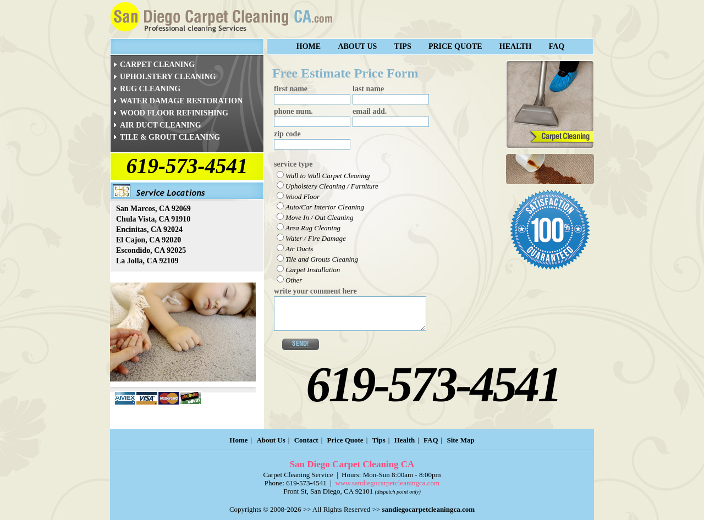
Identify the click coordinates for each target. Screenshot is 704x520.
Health (515, 46)
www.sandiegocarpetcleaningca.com (387, 483)
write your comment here (315, 291)
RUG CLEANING (150, 89)
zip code (287, 134)
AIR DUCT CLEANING (160, 125)
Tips (402, 46)
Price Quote (455, 46)
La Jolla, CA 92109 (147, 261)
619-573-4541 (187, 166)
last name (368, 89)
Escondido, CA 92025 (151, 250)
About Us (357, 46)
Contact (306, 440)
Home (308, 46)
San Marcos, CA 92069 (153, 208)
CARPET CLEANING (157, 64)
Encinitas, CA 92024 (149, 229)
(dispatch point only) (397, 492)
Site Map (460, 440)
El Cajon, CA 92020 (148, 240)
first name (290, 89)
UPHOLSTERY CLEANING (168, 77)
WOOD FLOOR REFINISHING (174, 113)
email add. (370, 111)
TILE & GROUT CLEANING (170, 137)
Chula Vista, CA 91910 (153, 219)
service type (293, 164)
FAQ (557, 46)
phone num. (293, 111)
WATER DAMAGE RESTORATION (181, 101)
